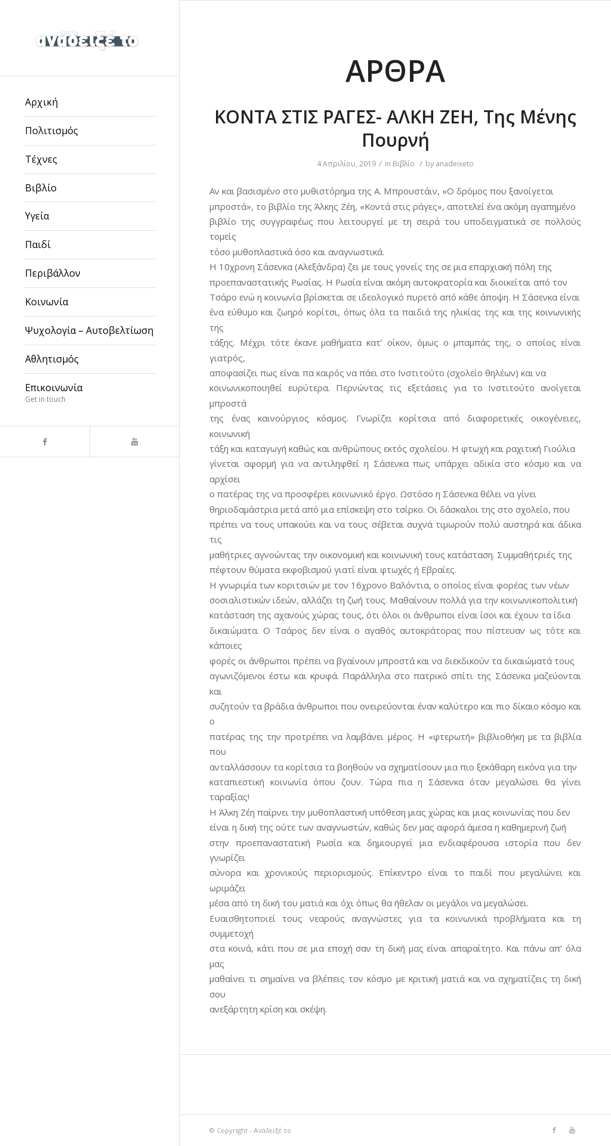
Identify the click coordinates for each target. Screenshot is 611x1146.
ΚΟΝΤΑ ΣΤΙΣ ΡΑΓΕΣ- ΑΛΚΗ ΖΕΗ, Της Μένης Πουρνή (395, 128)
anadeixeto (455, 164)
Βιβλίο (404, 164)
